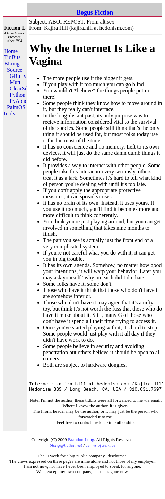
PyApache (21, 101)
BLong (11, 63)
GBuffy (18, 76)
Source (14, 70)
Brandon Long (81, 442)
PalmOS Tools (14, 110)
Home (11, 51)
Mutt (15, 82)
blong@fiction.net (66, 448)
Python (17, 95)
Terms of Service (100, 448)
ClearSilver (22, 88)
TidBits (12, 57)
